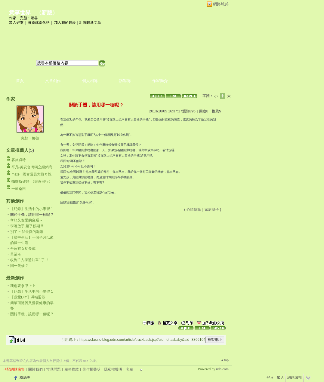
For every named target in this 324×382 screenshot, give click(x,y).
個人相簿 (90, 80)
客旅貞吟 (18, 160)
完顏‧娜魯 (30, 138)
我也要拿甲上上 (22, 286)
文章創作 (53, 80)
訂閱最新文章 (90, 22)
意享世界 (20, 13)
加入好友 (16, 22)
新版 (47, 13)
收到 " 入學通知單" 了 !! (29, 260)
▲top (225, 360)
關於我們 (35, 369)
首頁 (20, 80)
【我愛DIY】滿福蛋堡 (27, 297)
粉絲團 (25, 377)
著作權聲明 (91, 369)
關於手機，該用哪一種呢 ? (31, 314)
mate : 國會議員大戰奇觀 (31, 174)
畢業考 (15, 254)
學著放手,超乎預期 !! (26, 226)
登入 (270, 377)
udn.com (222, 369)
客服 (129, 369)
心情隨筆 (194, 209)
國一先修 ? (19, 266)
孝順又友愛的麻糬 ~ (26, 220)
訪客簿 (125, 80)
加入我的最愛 (65, 22)
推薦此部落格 (39, 22)
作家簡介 (160, 80)
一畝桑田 (18, 189)
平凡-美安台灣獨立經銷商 (31, 167)
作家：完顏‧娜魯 (23, 18)
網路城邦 (221, 4)
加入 (280, 377)
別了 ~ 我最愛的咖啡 (26, 232)
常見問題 (53, 369)
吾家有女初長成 (22, 248)
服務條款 (71, 369)
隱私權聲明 (113, 369)
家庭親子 (212, 209)
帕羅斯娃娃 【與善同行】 (31, 181)
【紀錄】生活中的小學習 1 (31, 209)
